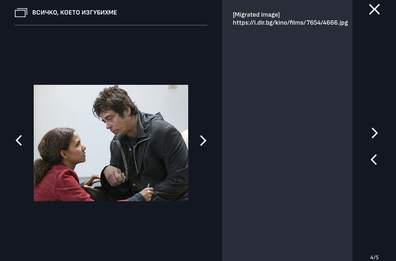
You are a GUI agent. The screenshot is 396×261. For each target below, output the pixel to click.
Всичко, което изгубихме (74, 12)
